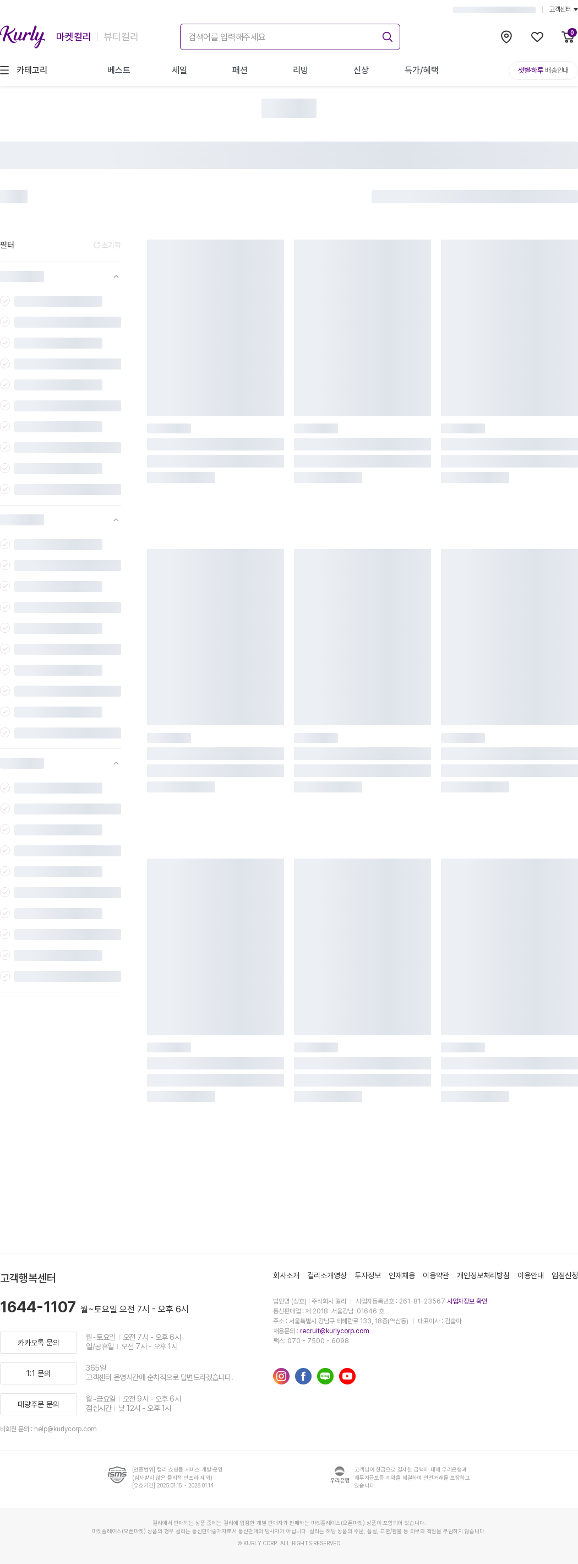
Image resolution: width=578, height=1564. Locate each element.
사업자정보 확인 (467, 1301)
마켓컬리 (73, 36)
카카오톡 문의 (38, 1342)
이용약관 (436, 1275)
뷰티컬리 (121, 36)
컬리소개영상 (327, 1275)
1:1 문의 (38, 1373)
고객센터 (563, 9)
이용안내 (530, 1275)
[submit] (386, 35)
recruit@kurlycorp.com (334, 1331)
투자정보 (368, 1275)
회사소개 (286, 1275)
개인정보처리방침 (483, 1275)
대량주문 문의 (38, 1404)
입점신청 (565, 1275)
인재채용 (402, 1275)
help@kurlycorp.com (65, 1429)
